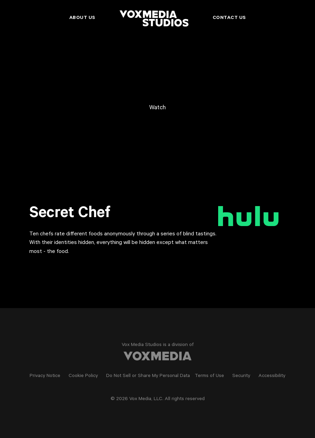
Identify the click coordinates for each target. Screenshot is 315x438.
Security (241, 376)
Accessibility (271, 376)
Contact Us (229, 18)
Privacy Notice (45, 376)
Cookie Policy (83, 376)
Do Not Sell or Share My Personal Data (148, 376)
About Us (82, 18)
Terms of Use (209, 376)
